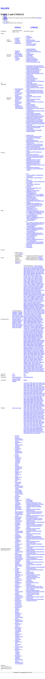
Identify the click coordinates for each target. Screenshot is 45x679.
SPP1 (38, 352)
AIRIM (41, 267)
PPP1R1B (29, 335)
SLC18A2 (35, 349)
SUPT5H (40, 355)
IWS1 (25, 310)
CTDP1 (41, 285)
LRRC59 (28, 314)
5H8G (40, 397)
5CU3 (34, 395)
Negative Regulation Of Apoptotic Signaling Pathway (34, 130)
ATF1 (35, 270)
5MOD (28, 401)
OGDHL (36, 328)
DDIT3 (41, 286)
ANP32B (37, 268)
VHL (39, 364)
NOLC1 (28, 327)
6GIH (39, 412)
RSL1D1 (26, 346)
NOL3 (25, 327)
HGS (32, 303)
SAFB (29, 346)
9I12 (35, 433)
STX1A (25, 355)
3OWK (25, 386)
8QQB (31, 430)
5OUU (41, 408)
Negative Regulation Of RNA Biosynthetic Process (33, 578)
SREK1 (25, 353)
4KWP (33, 392)
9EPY (31, 431)
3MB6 (28, 385)
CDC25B (36, 278)
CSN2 (29, 285)
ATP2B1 (29, 272)
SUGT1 (36, 355)
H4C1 (16, 318)
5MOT (38, 401)
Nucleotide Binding (30, 49)
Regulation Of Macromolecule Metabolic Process (33, 510)
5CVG (25, 397)
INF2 (35, 309)
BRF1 (29, 274)
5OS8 (34, 404)
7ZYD (36, 426)
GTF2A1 (37, 300)
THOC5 (35, 358)
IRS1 (40, 309)
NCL (34, 325)
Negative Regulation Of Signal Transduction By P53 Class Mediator (34, 119)
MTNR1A (14, 322)
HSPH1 (29, 308)
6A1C (39, 411)
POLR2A (36, 334)
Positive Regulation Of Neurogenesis (18, 102)
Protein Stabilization (31, 105)
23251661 (20, 253)
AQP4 (30, 269)
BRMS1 (32, 274)
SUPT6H (26, 357)
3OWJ (40, 385)
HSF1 (43, 305)
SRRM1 (31, 353)
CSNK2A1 (34, 27)
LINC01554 (15, 321)
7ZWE (37, 425)
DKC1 (39, 288)
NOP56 (32, 327)
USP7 (39, 363)
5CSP (37, 394)
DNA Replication (19, 88)
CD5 (33, 278)
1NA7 (28, 383)
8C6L (28, 429)
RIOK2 (25, 343)
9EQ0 (37, 431)
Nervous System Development (19, 93)
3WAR (37, 389)
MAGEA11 (26, 316)
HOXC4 (40, 305)
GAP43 (25, 299)
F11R (43, 294)
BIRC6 (39, 273)
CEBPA (40, 279)
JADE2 (28, 310)
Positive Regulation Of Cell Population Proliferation (18, 97)
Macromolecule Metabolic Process (34, 518)
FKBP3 (29, 296)
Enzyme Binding (30, 589)
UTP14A (26, 364)
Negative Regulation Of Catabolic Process (19, 595)
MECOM (40, 318)
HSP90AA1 (26, 307)
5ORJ (25, 404)
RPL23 (13, 325)
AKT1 (28, 268)
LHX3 (36, 313)
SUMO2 (19, 326)
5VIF (40, 410)
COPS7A (36, 282)
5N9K (37, 402)
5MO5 (35, 399)
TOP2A (31, 361)
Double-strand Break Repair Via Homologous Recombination (33, 70)
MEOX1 (29, 319)
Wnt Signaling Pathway (31, 83)
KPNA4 (38, 312)
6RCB (42, 416)
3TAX (42, 388)
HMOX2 (30, 304)
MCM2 (25, 318)
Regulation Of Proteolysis (18, 598)
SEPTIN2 (41, 346)
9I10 (30, 433)
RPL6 (38, 343)
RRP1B (36, 345)
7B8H (39, 422)
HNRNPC (41, 304)
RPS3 (35, 344)
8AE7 (28, 428)
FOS (42, 296)
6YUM (25, 421)
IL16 (32, 309)
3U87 (28, 389)
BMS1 (43, 273)
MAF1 (39, 314)
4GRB (35, 390)
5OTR (37, 407)
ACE (33, 267)
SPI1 (33, 352)
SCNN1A (36, 346)
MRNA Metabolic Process (32, 582)
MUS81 (36, 322)
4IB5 (31, 392)
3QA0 (34, 388)
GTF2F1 (25, 301)
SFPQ (25, 349)
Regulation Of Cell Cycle (32, 107)
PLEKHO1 (26, 334)
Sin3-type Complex (30, 45)
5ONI (34, 403)
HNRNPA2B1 (35, 304)
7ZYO (43, 426)
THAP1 (31, 358)
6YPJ (31, 420)
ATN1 (25, 272)
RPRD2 (29, 344)
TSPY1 (29, 362)
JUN (31, 310)
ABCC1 (40, 265)
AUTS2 (37, 272)
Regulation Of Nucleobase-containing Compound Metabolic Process (35, 504)
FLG (36, 296)
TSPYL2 (33, 362)
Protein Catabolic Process (32, 86)
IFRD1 (40, 308)
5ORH (41, 403)
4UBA (37, 393)
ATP (27, 173)
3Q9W (43, 386)
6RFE (28, 417)
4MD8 (40, 392)
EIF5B (32, 294)
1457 (25, 374)
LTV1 (36, 314)
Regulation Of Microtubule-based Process (18, 602)
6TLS (34, 419)
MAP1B (39, 316)
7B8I (42, 422)
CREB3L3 (33, 283)
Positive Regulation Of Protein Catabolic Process (33, 100)
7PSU (31, 424)
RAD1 (35, 339)
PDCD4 (35, 331)
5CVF (42, 395)
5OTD (37, 406)
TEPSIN (41, 357)
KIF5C (31, 312)
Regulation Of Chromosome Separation (35, 122)
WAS (25, 366)
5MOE (32, 401)
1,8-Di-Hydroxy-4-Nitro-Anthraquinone (35, 181)
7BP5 (13, 408)
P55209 (18, 380)
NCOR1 (37, 325)
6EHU (28, 412)
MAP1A (35, 316)
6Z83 (34, 421)
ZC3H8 (25, 370)
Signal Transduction (30, 79)
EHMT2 (39, 291)
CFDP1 (25, 281)
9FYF (25, 433)
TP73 (40, 361)
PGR (25, 332)
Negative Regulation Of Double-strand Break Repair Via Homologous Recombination (35, 127)
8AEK (34, 428)
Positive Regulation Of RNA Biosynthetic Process (32, 542)
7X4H (31, 425)
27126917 (40, 258)
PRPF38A (34, 336)
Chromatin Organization (18, 535)
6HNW (32, 413)
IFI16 (37, 308)
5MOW (25, 402)
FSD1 (17, 317)
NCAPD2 (30, 325)
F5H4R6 (18, 378)
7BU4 (25, 424)
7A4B (42, 421)
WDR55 (32, 366)
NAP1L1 (18, 27)
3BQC (34, 384)
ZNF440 (41, 370)
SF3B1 (38, 348)
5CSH (34, 394)
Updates (5, 19)
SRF (28, 353)
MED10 (20, 321)
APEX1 (41, 268)
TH (28, 358)
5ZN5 (36, 411)
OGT (17, 323)
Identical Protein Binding (32, 59)
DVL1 (39, 290)
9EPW (25, 431)
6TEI (40, 417)
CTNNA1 (26, 286)
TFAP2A (26, 358)
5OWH (25, 410)
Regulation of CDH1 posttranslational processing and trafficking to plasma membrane (35, 157)
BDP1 (25, 273)
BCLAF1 (41, 272)
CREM (42, 283)
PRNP (29, 336)
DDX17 (25, 287)
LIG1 (25, 314)
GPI (39, 299)
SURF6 (29, 357)
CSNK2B (20, 314)
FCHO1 (34, 295)
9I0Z (28, 433)
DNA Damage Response (31, 78)
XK (38, 366)
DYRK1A (17, 316)
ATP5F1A (33, 272)
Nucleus (17, 39)
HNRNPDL (26, 305)
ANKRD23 (14, 312)
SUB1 (28, 355)
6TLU (36, 419)
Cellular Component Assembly (17, 527)
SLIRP (25, 350)
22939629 (39, 17)
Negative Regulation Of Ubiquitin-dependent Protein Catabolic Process (19, 550)
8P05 (37, 429)
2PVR (34, 383)
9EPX (28, 431)
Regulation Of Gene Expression (33, 536)
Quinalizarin (29, 244)
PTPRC (29, 339)
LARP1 (25, 313)
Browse (5, 16)
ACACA (25, 267)
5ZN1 (25, 411)
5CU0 (27, 395)
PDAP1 (31, 331)
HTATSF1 (33, 308)
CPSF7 (25, 283)
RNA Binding (18, 53)
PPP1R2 (33, 335)
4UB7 (34, 393)
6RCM (25, 417)
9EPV (41, 430)
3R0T (37, 388)
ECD (25, 291)
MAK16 (31, 316)
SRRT (39, 353)
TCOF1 (37, 357)
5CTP (25, 395)
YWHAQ (33, 368)
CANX (32, 276)
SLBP (31, 349)
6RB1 (39, 416)
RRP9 (39, 345)
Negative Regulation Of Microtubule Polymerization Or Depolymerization (19, 508)
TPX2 (20, 327)
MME (25, 321)
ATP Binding (29, 55)
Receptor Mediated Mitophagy (33, 146)
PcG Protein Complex (31, 43)
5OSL (36, 404)
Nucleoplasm (29, 37)
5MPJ (31, 402)
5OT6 (34, 406)
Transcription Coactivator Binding (18, 483)
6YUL (40, 420)
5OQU (37, 403)
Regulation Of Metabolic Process (34, 537)
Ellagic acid (29, 245)
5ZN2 (28, 411)
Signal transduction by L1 (32, 140)
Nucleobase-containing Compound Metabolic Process (34, 520)
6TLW (42, 419)
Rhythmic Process (30, 104)
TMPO (35, 359)
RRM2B (29, 345)
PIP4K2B (40, 332)
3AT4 (27, 384)
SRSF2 (29, 354)
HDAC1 (36, 301)
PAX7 (28, 331)
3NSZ (37, 385)
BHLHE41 (33, 273)
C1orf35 (36, 274)
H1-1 (13, 318)
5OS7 (31, 404)
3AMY (40, 383)
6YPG (25, 420)
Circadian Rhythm (17, 569)
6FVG (36, 412)
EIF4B (39, 292)
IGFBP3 (29, 309)
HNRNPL (31, 305)
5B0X (40, 393)
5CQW (28, 394)
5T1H (35, 410)
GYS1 (29, 301)
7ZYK (40, 426)
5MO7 (41, 399)
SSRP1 (35, 354)
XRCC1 (25, 367)
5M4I (25, 399)
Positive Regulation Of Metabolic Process (18, 587)
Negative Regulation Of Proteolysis (18, 582)
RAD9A (29, 340)
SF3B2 (41, 348)
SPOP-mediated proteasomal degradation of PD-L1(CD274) (33, 161)
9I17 (39, 433)
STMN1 (42, 354)
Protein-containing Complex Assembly (35, 596)
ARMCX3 (39, 269)
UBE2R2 (26, 363)
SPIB (35, 352)
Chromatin (17, 38)
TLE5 (28, 359)
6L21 (40, 415)
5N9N (25, 403)
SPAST (25, 352)
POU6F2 (41, 334)
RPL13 (32, 343)
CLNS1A (41, 281)
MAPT (34, 317)
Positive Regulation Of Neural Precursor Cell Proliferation (19, 106)
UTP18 (29, 364)
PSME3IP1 (34, 337)
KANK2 (34, 310)
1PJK (31, 383)
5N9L (40, 402)
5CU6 (39, 395)
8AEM (37, 428)
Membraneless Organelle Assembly (34, 117)
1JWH (25, 383)
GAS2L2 (21, 317)
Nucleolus (28, 583)
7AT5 (31, 422)
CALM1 (25, 276)
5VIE (38, 410)
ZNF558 (25, 371)
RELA (38, 341)
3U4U (25, 389)
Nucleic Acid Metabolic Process (33, 502)
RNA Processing (30, 573)
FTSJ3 (25, 298)
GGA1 (28, 299)
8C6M (30, 429)
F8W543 (14, 380)
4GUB (38, 390)
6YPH (28, 420)
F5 (24, 295)
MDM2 (36, 318)
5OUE (31, 408)
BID (37, 273)
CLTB (25, 282)
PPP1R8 (37, 335)
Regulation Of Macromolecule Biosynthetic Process (33, 529)
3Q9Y (28, 388)
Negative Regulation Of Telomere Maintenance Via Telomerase (19, 573)
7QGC (37, 424)
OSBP (42, 328)
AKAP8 (25, 268)
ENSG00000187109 (17, 377)
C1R (40, 274)
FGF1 (37, 295)
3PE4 (37, 386)
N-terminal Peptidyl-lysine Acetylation (18, 521)
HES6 (29, 303)
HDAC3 (25, 303)
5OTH (40, 406)
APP (28, 269)
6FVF (33, 412)
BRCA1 (25, 274)
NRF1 (42, 327)
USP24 (36, 363)
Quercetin (28, 186)
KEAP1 (42, 310)
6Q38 (30, 416)
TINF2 (25, 359)
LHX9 (42, 313)
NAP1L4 (26, 325)
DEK (25, 288)
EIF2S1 (29, 292)
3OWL (28, 386)
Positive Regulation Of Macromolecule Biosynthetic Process (35, 552)
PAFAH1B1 (34, 330)
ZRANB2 (42, 371)
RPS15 (21, 325)
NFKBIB (26, 326)
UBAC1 (37, 362)
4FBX (32, 390)
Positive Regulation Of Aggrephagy (34, 121)
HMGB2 (14, 319)
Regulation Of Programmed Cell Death (35, 591)
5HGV (25, 398)
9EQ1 (40, 431)
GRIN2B (30, 300)
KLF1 (35, 312)
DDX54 (41, 287)
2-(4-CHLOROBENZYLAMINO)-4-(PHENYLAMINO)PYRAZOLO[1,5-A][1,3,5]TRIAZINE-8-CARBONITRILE (35, 229)
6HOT (28, 415)
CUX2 (34, 286)
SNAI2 (34, 350)
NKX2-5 (33, 326)
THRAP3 (39, 358)
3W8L (33, 389)
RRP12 (32, 345)
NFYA (29, 326)
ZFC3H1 (29, 370)
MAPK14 (30, 317)
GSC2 (33, 300)
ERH (36, 294)
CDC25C (40, 278)
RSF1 (43, 345)
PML (30, 334)
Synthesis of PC (30, 135)
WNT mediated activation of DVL (34, 136)
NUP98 (25, 328)
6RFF (31, 417)
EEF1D (32, 291)
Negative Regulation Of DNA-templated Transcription (33, 575)
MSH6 (29, 322)
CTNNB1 (30, 286)
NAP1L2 (19, 322)
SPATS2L (29, 352)
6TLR (30, 419)
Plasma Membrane (30, 40)
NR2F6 (14, 323)
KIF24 (28, 312)
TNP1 (25, 361)
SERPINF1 (30, 348)
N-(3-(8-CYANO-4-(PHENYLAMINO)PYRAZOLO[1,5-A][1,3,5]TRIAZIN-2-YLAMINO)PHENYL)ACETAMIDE (35, 240)
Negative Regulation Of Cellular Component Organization (18, 501)
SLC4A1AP (40, 349)
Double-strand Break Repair (32, 72)
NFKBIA (41, 325)
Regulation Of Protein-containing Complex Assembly (18, 652)
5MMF (28, 399)
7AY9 (33, 422)
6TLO (25, 419)
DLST (13, 316)
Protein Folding (30, 76)
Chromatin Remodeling (18, 524)
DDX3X (37, 287)
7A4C (25, 422)
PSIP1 (41, 336)
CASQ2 (25, 277)
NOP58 (36, 327)
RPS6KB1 (39, 344)
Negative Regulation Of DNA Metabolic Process (18, 451)
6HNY (35, 413)
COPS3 (32, 282)
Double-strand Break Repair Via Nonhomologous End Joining (19, 558)
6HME (28, 413)
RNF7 (28, 343)
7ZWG (40, 425)
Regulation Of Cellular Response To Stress (18, 473)
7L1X (28, 424)
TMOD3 (32, 359)
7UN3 (16, 408)
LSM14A (33, 314)
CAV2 (32, 277)
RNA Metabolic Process (31, 517)
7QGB (33, 424)
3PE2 (34, 386)
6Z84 (37, 421)
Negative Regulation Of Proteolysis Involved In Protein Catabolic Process (19, 615)
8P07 (42, 429)
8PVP (28, 430)
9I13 (37, 433)
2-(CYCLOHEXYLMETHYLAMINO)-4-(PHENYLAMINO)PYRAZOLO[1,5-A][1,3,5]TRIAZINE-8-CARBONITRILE (35, 224)
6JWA (34, 415)
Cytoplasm (17, 40)
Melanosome (18, 43)
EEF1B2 (28, 291)
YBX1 (25, 368)
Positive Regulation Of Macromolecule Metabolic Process (18, 468)
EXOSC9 (39, 294)
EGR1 (35, 291)
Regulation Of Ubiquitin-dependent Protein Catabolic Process (19, 658)
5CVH (28, 397)
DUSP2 (36, 290)
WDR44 (28, 366)
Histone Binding (19, 56)
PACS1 (29, 330)
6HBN (25, 413)
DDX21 (29, 287)
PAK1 (38, 330)
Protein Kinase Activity (31, 50)
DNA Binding (29, 581)
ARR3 (25, 270)
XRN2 (40, 367)
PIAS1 (31, 332)
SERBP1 (26, 348)
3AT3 (25, 384)
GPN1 (41, 299)
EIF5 (30, 294)
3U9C (30, 389)
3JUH (25, 385)
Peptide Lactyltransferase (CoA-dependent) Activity (19, 531)
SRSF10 (42, 353)
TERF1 (14, 327)
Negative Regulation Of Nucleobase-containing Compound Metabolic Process (18, 460)
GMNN (36, 299)
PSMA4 (29, 337)
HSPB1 (18, 319)
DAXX (38, 286)
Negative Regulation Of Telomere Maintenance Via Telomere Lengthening (19, 636)
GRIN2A (26, 300)
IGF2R (25, 309)
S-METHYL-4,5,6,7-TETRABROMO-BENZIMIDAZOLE (35, 196)
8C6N (34, 429)
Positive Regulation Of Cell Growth (34, 90)
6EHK (25, 412)
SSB (32, 354)
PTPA (41, 337)
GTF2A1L (42, 300)
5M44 (35, 398)
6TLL (43, 417)
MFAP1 (37, 319)
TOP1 (28, 361)
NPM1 (39, 327)
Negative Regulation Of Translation (34, 85)
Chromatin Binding (17, 51)
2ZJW (37, 383)
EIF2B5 (25, 292)
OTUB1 (25, 330)
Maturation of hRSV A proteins (33, 159)
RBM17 (43, 340)
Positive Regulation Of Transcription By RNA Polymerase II (34, 557)
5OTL (25, 407)
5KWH (31, 398)
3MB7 (31, 385)
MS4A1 (25, 322)
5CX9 (31, 397)
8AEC (31, 428)
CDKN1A (36, 279)
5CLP (43, 393)
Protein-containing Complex (32, 590)
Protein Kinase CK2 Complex (33, 41)
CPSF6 (40, 282)
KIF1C (25, 312)
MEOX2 (34, 319)
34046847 (40, 257)
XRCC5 (33, 367)
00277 (25, 375)
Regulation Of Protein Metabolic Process (19, 440)
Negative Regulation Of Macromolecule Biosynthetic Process (35, 567)
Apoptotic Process (30, 77)
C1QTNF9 (20, 312)
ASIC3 (32, 270)
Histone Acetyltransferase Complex (19, 591)
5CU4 (36, 395)
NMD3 (37, 326)
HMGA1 (39, 303)
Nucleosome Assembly (18, 91)
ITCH (43, 309)
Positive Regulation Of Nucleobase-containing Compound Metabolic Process (34, 513)
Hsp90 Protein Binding (31, 60)
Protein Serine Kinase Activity (33, 61)
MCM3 (29, 318)
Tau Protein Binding (17, 497)
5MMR (31, 399)
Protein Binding (18, 54)
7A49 (39, 421)
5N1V (34, 402)
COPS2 (28, 282)
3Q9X (25, 388)
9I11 (32, 433)
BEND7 (28, 273)
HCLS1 (32, 301)
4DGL (28, 390)
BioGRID (5, 22)
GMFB (32, 299)
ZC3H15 (42, 368)
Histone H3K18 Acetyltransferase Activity (19, 514)
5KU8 (28, 398)
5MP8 (28, 402)
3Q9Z (31, 388)
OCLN (32, 328)
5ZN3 (30, 411)
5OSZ (28, 406)
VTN (42, 364)
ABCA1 (36, 265)
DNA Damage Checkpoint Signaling (34, 65)
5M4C (37, 398)
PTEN (38, 337)
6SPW (34, 417)
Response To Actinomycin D (18, 605)
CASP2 (40, 276)
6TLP (28, 419)
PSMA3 (25, 337)
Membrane (17, 42)
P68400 (25, 380)
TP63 (37, 361)
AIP (38, 267)
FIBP (43, 295)
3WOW (25, 390)
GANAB (41, 298)
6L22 (43, 415)
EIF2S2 (33, 292)
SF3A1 (34, 348)
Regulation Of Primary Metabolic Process (18, 608)
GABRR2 (37, 298)
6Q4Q (33, 416)
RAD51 (25, 340)
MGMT (41, 319)
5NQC (28, 403)
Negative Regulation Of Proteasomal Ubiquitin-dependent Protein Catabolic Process (35, 93)
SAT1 (32, 346)
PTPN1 (25, 339)
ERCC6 (14, 317)
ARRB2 (28, 270)
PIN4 (37, 332)
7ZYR (25, 428)
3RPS (40, 388)
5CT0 (43, 394)
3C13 (37, 384)
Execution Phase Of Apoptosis (33, 113)
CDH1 (28, 279)
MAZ (40, 317)
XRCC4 (29, 367)
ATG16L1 (42, 270)
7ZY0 (25, 426)
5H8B (34, 397)
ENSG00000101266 (28, 377)
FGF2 (40, 295)
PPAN (25, 335)
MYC (42, 322)
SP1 (16, 326)
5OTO (28, 407)
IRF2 (37, 309)
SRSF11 (25, 354)
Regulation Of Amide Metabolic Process (19, 621)
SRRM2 (35, 353)
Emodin (28, 202)
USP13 (32, 363)
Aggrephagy (29, 95)
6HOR (25, 415)
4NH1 (28, 393)
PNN (33, 334)
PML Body (28, 42)
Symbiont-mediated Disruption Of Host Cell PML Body (18, 564)
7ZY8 (33, 426)
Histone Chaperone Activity (17, 59)
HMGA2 (26, 304)
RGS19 (42, 341)
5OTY (25, 408)
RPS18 (32, 344)
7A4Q (28, 422)
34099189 (17, 262)
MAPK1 (25, 317)
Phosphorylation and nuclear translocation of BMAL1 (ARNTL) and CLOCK (35, 165)
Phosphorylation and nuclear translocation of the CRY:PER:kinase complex (34, 169)
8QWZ (38, 430)
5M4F (41, 398)
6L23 (25, 416)
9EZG (43, 431)
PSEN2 (38, 336)
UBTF (29, 363)
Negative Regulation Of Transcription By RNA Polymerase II (35, 600)
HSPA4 (41, 307)
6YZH (28, 421)
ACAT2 (29, 267)
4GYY (25, 392)
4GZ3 (28, 392)
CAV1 (28, 277)
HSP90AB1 (32, 307)
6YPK (34, 420)
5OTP (31, 407)
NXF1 (28, 328)
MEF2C (25, 319)
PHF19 (27, 332)
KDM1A (39, 310)
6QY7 (36, 416)
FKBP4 (32, 296)
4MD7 (37, 392)
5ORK (27, 404)
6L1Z (37, 415)
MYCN (25, 323)
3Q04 (40, 386)
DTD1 (32, 290)
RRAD (25, 345)
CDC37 (25, 279)
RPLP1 (25, 344)
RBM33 (25, 341)
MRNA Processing (30, 585)
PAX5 (41, 330)
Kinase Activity (30, 56)
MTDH (32, 322)
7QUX (28, 425)
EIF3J (36, 292)
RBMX (33, 341)
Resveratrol (29, 180)
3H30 (43, 384)
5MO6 (38, 399)
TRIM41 (26, 362)
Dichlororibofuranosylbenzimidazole (34, 243)
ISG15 (21, 319)
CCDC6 (40, 277)
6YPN (37, 420)
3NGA (34, 385)
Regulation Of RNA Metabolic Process (35, 515)
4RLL (31, 393)
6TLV (39, 419)
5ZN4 (33, 411)
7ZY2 (28, 426)
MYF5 (28, 323)
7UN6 (19, 408)
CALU (29, 276)
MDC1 (32, 318)
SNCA (13, 326)
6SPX (37, 417)
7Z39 (34, 425)
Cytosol (28, 38)
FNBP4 (39, 296)
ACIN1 (35, 267)
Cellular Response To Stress (32, 592)
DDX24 (33, 287)
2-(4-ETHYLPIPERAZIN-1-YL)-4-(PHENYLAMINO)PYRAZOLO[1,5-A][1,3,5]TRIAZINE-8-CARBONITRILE (35, 234)
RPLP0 (41, 343)
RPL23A (18, 325)
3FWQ (40, 384)
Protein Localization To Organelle (18, 544)
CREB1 (29, 283)
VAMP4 (33, 364)
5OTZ (28, 408)
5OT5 (31, 406)
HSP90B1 (37, 307)
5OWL (28, 410)
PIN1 (34, 332)
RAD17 (39, 339)
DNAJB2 (26, 290)
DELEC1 (28, 288)
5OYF (32, 410)
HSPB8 (25, 308)
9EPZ (34, 431)
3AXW (31, 384)
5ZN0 (43, 410)
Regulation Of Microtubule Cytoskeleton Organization (18, 629)
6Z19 (31, 421)
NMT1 (40, 326)
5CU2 (30, 395)
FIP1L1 (25, 296)
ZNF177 (37, 370)
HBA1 (19, 318)
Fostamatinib (29, 247)
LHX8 (39, 313)
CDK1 (32, 279)
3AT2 (43, 383)
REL (36, 341)
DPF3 (29, 290)
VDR (36, 364)
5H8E (37, 397)
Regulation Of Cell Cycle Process (18, 625)
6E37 (42, 411)
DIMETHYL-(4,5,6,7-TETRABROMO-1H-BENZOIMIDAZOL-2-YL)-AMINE (34, 193)
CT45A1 (38, 285)
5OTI (43, 406)
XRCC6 (37, 367)
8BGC (40, 428)
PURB (32, 339)
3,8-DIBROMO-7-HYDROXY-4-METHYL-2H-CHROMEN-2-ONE (34, 204)
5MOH (35, 401)
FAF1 (26, 295)
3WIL (43, 389)
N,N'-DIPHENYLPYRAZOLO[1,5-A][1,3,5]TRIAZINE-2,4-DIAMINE (35, 213)
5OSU (25, 406)
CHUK (28, 281)
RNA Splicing (29, 598)
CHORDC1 (15, 313)
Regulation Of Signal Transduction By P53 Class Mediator (19, 445)
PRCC (41, 335)
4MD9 (25, 393)
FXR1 (28, 298)
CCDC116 (36, 277)
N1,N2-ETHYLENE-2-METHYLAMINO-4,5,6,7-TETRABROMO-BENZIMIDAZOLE (35, 199)
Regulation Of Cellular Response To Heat (18, 478)
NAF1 (35, 323)
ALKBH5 (33, 268)
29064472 (41, 259)
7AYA (36, 422)
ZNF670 (38, 371)
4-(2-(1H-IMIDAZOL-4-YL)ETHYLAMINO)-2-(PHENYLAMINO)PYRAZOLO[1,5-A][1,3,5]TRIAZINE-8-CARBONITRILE (35, 217)
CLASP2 (36, 281)
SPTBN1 (42, 352)
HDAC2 (41, 301)
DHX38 (36, 288)
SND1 (40, 350)
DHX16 (32, 288)
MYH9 (32, 323)
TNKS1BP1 (40, 359)
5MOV (42, 401)
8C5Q (25, 429)
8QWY (34, 430)
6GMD (42, 412)
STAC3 (38, 354)
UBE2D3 (42, 362)
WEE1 (35, 366)
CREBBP (20, 313)
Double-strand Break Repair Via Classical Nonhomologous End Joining (35, 115)
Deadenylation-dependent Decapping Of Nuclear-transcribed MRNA (35, 67)
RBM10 (39, 340)
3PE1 (32, 386)
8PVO (25, 430)
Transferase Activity (31, 58)
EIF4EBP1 (26, 294)
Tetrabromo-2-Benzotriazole (32, 190)
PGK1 (42, 331)
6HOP (38, 413)
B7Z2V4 (14, 378)
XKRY (41, 366)
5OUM (37, 408)
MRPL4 (40, 321)
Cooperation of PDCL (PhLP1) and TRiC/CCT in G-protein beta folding (34, 145)
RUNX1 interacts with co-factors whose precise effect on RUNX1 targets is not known (35, 149)
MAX (37, 317)
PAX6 (25, 331)
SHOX (28, 349)
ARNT (43, 269)
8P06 (39, 429)
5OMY (31, 403)
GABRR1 (32, 298)
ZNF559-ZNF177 (32, 371)
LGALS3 (32, 313)
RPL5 (35, 343)
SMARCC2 (29, 350)
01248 (13, 375)
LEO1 (28, 313)
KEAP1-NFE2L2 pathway (32, 154)
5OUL (34, 408)
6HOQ (41, 413)
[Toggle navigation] (1, 12)
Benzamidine (29, 182)
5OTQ (34, 407)
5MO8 (25, 401)
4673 (13, 374)
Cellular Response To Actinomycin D (18, 579)
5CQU (25, 394)
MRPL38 (35, 321)
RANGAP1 (34, 340)
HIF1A (34, 303)
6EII (31, 412)
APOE (25, 269)
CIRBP (32, 281)
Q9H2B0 (14, 381)
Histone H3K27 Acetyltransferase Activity (19, 494)
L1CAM (43, 312)
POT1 (20, 323)
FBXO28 (30, 295)
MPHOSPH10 (30, 321)
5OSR (42, 404)
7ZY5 (30, 426)
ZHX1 (33, 370)
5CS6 (31, 394)
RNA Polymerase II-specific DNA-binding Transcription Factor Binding (34, 587)
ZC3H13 (38, 368)
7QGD (40, 424)
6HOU (31, 415)
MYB (39, 322)
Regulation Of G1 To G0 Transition (19, 663)
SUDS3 (32, 355)
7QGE (25, 425)
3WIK (40, 389)
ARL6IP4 (34, 269)
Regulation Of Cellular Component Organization (18, 539)
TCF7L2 (34, 357)
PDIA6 (38, 331)
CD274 (25, 278)
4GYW (41, 390)
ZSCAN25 (26, 372)
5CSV (40, 394)
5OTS (40, 407)
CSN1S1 (26, 285)
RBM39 (29, 341)
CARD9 (36, 276)
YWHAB (29, 368)
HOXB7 (36, 305)
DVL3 (42, 290)
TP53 (17, 327)
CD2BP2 (29, 278)
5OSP (39, 404)
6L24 (27, 416)
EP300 (21, 316)
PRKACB (26, 336)
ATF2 (38, 270)
